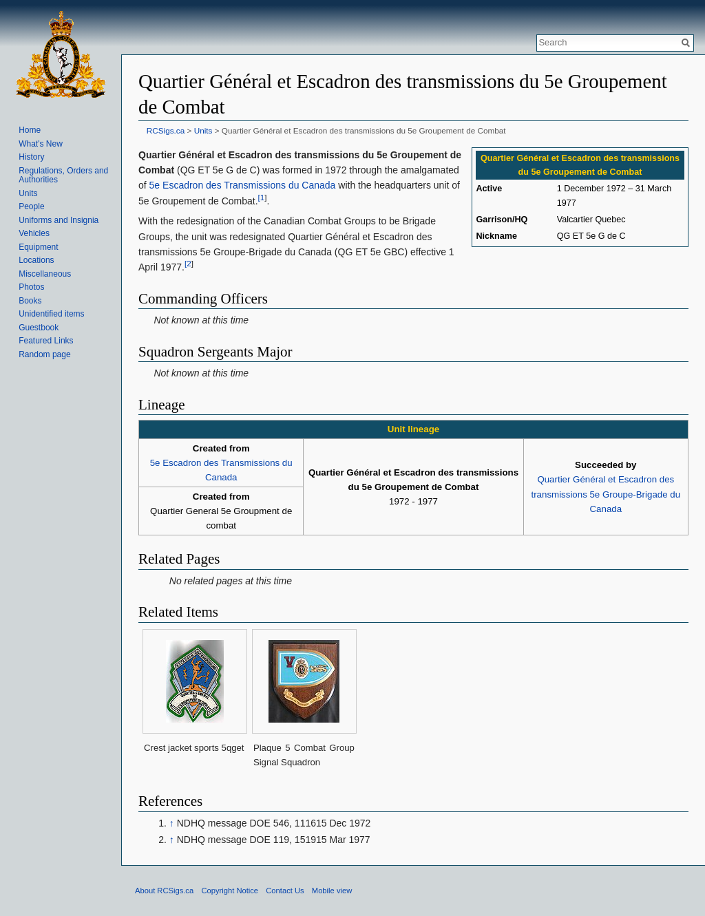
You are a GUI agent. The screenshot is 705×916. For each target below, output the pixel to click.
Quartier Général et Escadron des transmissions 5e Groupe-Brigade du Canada (606, 494)
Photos (31, 287)
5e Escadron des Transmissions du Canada (242, 185)
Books (30, 301)
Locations (36, 260)
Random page (44, 354)
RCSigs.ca (166, 130)
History (31, 157)
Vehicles (34, 233)
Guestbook (39, 327)
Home (30, 130)
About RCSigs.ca (164, 890)
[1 (261, 197)
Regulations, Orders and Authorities (63, 175)
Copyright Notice (229, 890)
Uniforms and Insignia (58, 220)
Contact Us (285, 890)
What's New (41, 144)
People (31, 206)
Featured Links (46, 340)
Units (203, 130)
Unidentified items (51, 314)
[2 (188, 263)
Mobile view (332, 890)
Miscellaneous (45, 274)
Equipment (38, 247)
